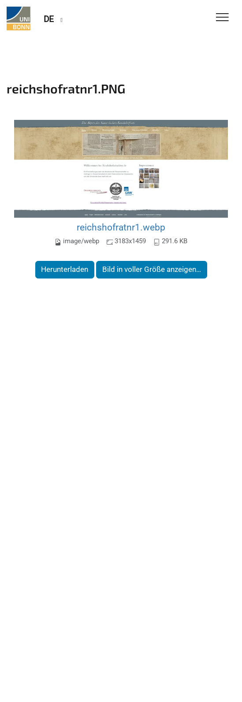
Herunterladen (64, 269)
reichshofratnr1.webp (121, 227)
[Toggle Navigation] (222, 18)
